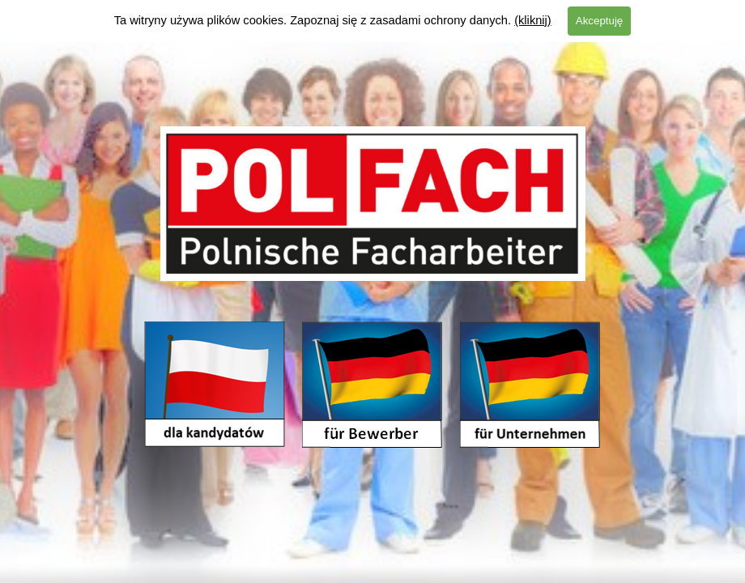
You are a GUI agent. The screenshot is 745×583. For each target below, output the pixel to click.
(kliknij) (532, 20)
